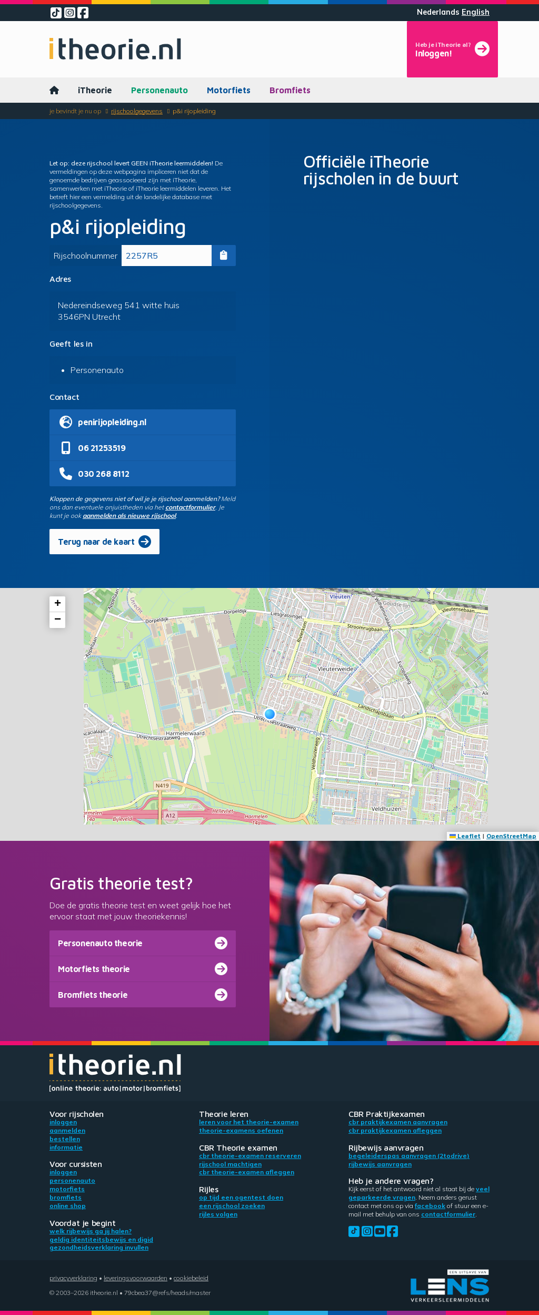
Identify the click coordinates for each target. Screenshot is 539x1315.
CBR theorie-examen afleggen (246, 1172)
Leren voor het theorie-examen (248, 1122)
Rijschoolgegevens (137, 111)
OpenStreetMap (511, 836)
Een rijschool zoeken (232, 1206)
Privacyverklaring (73, 1278)
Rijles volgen (218, 1214)
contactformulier (190, 507)
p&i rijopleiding (194, 111)
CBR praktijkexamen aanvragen (397, 1122)
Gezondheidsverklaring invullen (98, 1247)
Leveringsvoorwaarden (135, 1278)
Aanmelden (67, 1130)
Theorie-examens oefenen (241, 1130)
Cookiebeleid (191, 1278)
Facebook (430, 1206)
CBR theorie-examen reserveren (250, 1156)
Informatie (66, 1147)
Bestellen (64, 1139)
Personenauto (159, 90)
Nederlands (438, 12)
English (476, 12)
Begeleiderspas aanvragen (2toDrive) (409, 1156)
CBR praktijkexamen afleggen (395, 1130)
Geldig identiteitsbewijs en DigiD (101, 1239)
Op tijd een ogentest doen (241, 1197)
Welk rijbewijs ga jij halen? (90, 1231)
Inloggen (63, 1122)
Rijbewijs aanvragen (380, 1164)
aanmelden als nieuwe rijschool (129, 515)
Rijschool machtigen (230, 1164)
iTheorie (95, 90)
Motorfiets (229, 90)
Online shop (67, 1206)
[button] (269, 714)
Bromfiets (290, 90)
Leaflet (465, 836)
